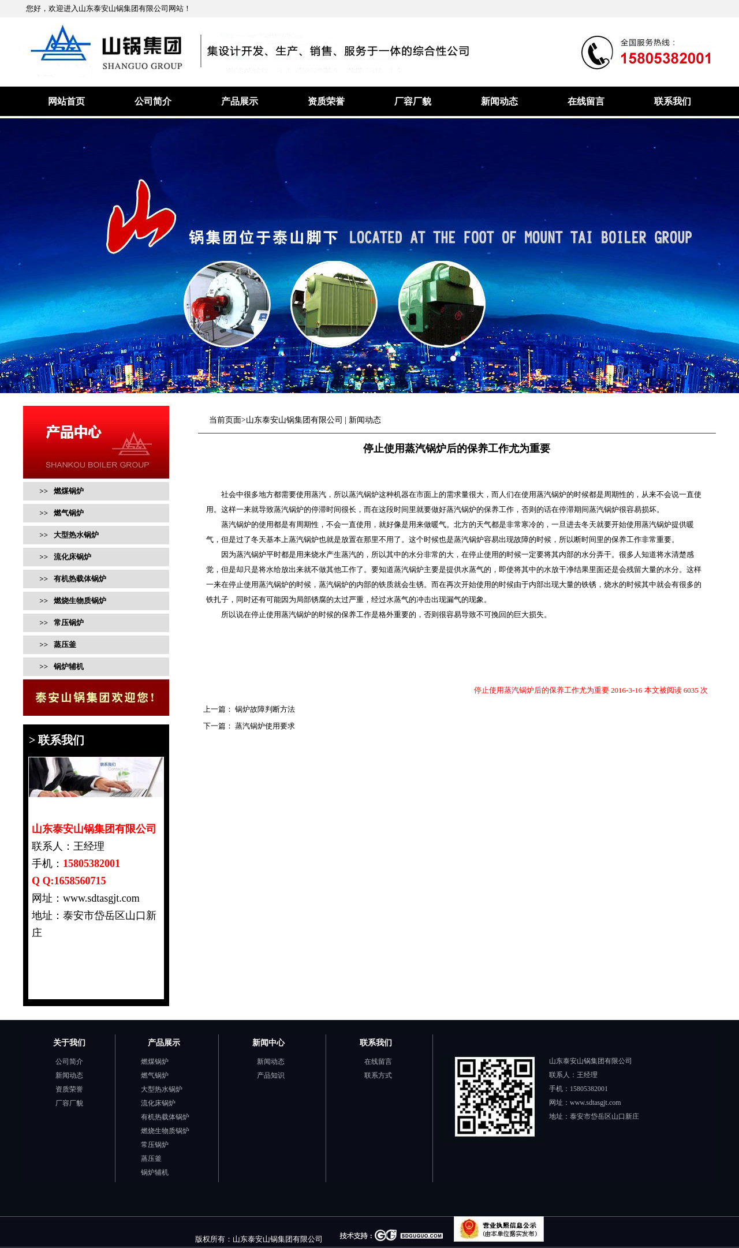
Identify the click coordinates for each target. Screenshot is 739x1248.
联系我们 (672, 101)
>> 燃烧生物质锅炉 (72, 600)
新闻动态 (499, 101)
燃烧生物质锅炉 (165, 1131)
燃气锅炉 (155, 1075)
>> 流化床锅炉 (64, 556)
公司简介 (153, 101)
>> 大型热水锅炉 (68, 534)
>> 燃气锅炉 (61, 513)
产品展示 (239, 101)
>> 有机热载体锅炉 (72, 578)
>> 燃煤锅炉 (61, 491)
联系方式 (378, 1075)
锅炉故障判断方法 (264, 709)
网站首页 (66, 101)
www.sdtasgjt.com (595, 1102)
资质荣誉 (326, 101)
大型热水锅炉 (161, 1089)
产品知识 (271, 1075)
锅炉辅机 (155, 1172)
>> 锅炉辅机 (61, 666)
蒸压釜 (151, 1158)
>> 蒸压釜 (57, 644)
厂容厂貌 (412, 101)
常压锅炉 (155, 1145)
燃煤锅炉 (155, 1062)
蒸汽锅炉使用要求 (264, 726)
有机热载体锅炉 (165, 1117)
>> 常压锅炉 (61, 622)
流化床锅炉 (158, 1103)
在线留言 (586, 101)
